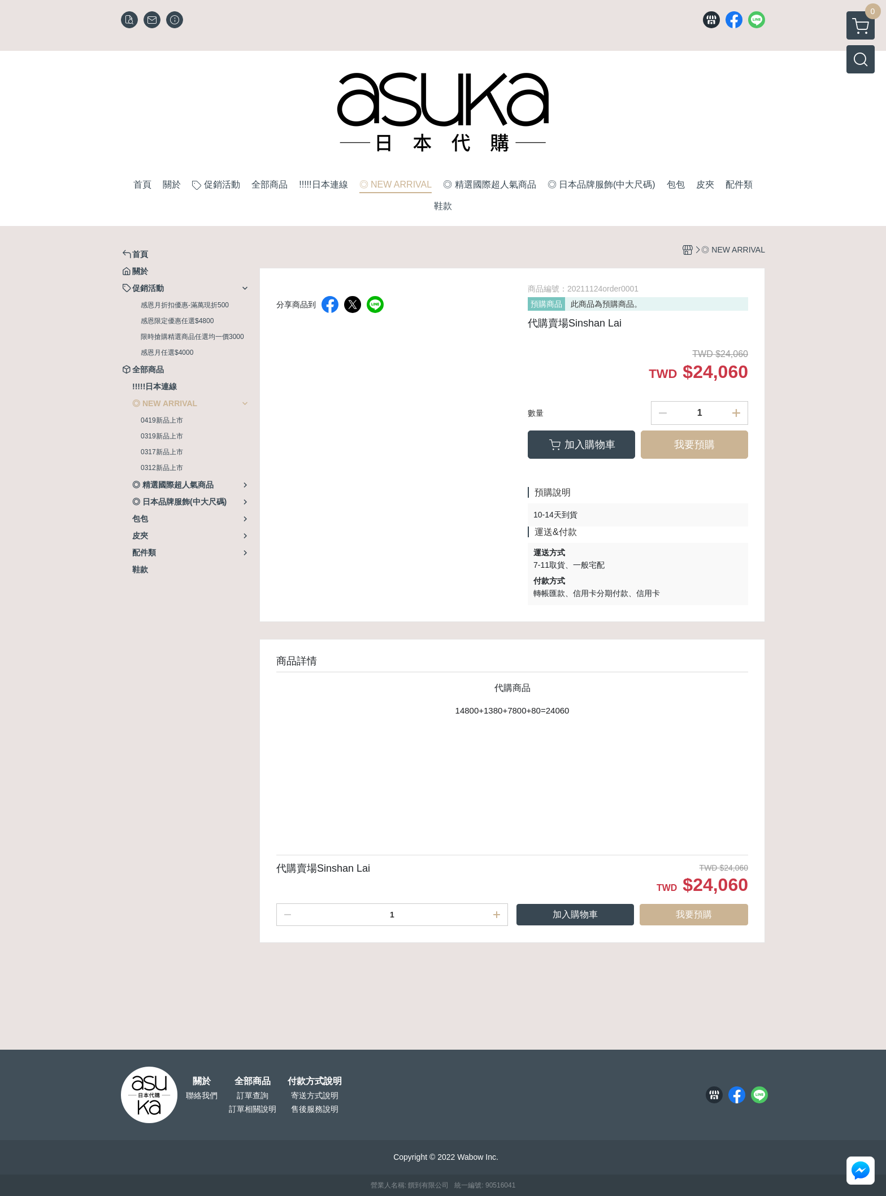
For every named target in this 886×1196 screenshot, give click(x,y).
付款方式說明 (315, 1081)
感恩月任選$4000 (167, 352)
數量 (536, 412)
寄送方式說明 (314, 1095)
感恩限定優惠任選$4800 (177, 321)
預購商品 (546, 303)
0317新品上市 (162, 452)
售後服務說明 (314, 1109)
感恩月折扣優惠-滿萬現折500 (185, 305)
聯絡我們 (202, 1095)
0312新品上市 (162, 468)
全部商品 (252, 1081)
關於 (202, 1081)
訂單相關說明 (252, 1109)
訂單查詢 (252, 1095)
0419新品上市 (162, 420)
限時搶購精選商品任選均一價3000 (192, 337)
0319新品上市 (162, 436)
